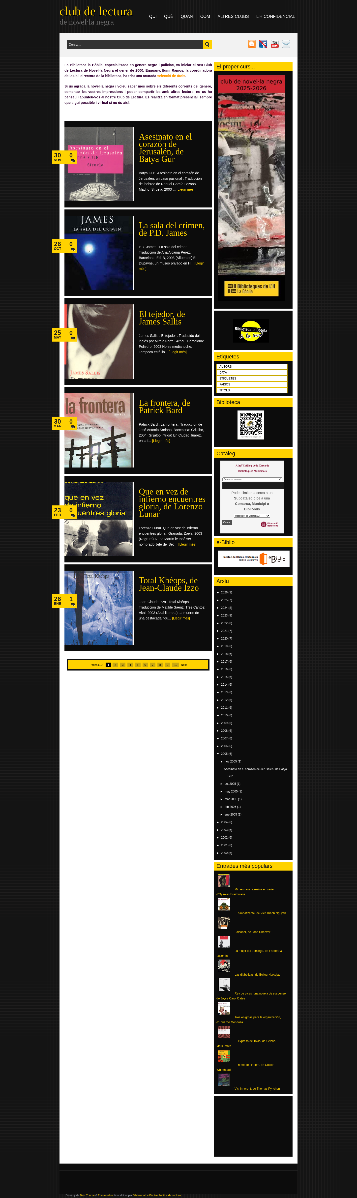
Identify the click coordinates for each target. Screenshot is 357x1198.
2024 (225, 608)
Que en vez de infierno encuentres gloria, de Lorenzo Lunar (172, 503)
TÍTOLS (224, 390)
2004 (225, 822)
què (168, 16)
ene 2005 (231, 814)
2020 (225, 638)
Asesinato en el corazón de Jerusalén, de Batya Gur (165, 148)
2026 (225, 592)
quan (187, 16)
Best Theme (87, 1195)
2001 (225, 845)
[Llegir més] (186, 189)
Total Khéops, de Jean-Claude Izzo (169, 584)
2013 (225, 692)
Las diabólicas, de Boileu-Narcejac (257, 974)
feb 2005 (231, 807)
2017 (225, 661)
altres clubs (233, 16)
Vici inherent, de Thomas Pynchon (257, 1088)
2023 (225, 615)
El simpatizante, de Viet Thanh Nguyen (260, 913)
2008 (225, 730)
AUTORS (225, 366)
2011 (225, 707)
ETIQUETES (227, 378)
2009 (225, 723)
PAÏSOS (224, 384)
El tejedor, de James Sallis (162, 317)
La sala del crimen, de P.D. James (172, 229)
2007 (225, 738)
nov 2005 (231, 761)
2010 (225, 715)
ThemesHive (105, 1195)
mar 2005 (231, 799)
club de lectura (96, 11)
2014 (225, 684)
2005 (225, 754)
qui (153, 16)
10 (175, 664)
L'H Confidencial (275, 16)
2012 (225, 700)
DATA (223, 372)
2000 (225, 853)
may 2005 (231, 791)
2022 (225, 623)
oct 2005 (231, 784)
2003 (225, 830)
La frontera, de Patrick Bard (164, 406)
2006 (225, 746)
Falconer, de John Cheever (252, 932)
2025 (225, 600)
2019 (225, 646)
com (205, 16)
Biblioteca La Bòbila (145, 1195)
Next (184, 664)
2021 (225, 631)
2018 (225, 654)
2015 (225, 677)
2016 (225, 669)
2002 (225, 837)
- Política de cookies (169, 1195)
